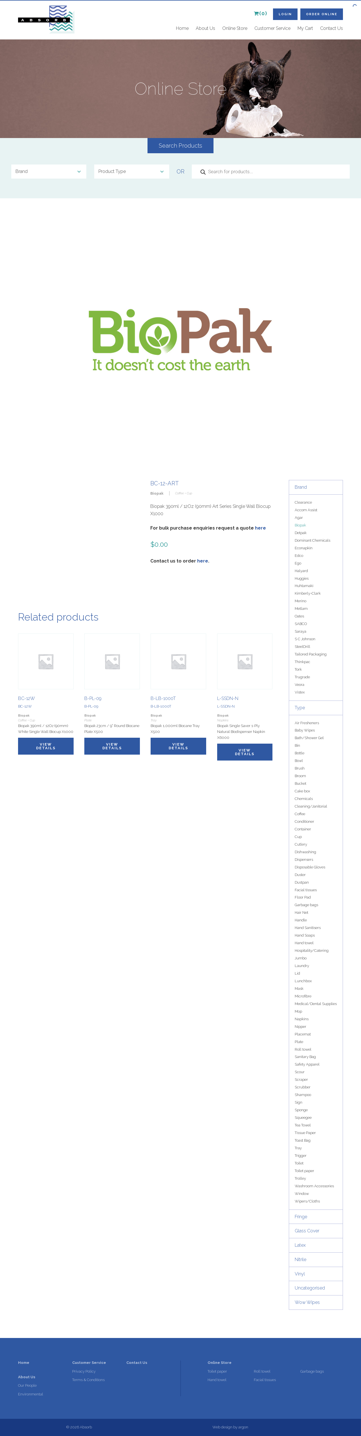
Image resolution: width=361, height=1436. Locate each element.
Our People (27, 1385)
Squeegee (303, 1117)
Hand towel (304, 943)
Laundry (302, 966)
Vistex (300, 692)
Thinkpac (302, 662)
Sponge (301, 1110)
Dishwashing (305, 852)
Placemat (303, 1034)
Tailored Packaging (311, 654)
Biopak (300, 525)
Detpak (301, 533)
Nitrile (300, 1259)
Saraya (300, 631)
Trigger (301, 1155)
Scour (300, 1072)
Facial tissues (306, 890)
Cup (298, 837)
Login (285, 14)
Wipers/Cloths (307, 1201)
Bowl (299, 761)
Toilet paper (304, 1171)
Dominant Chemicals (312, 540)
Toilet (299, 1163)
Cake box (302, 791)
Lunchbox (303, 981)
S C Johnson (305, 639)
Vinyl (300, 1274)
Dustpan (302, 882)
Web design (222, 1427)
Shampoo (303, 1095)
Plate (299, 1042)
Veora (299, 685)
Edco (299, 555)
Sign (298, 1102)
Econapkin (303, 548)
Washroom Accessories (314, 1186)
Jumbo (301, 958)
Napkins (302, 1019)
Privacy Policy (84, 1371)
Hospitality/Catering (312, 950)
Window (302, 1194)
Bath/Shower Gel (309, 738)
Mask (299, 988)
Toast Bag (303, 1140)
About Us (205, 28)
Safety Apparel (307, 1064)
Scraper (301, 1079)
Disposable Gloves (310, 867)
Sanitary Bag (305, 1057)
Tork (298, 669)
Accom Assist (306, 510)
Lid (297, 973)
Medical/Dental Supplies (316, 1004)
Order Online (321, 14)
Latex (300, 1245)
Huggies (302, 578)
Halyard (301, 571)
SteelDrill (302, 646)
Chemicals (304, 799)
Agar (299, 517)
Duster (300, 875)
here (260, 528)
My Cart (305, 28)
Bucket (300, 783)
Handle (301, 920)
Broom (300, 776)
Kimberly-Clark (308, 593)
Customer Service (272, 28)
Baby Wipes (305, 730)
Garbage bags (306, 905)
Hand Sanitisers (308, 928)
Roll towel (303, 1049)
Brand (301, 487)
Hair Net (301, 912)
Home (182, 28)
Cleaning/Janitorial (311, 806)
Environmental (30, 1394)
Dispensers (304, 859)
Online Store (234, 28)
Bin (297, 745)
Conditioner (304, 821)
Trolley (300, 1178)
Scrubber (303, 1087)
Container (303, 829)
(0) (260, 13)
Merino (300, 601)
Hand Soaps (305, 935)
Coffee (300, 814)
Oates (299, 616)
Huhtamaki (304, 586)
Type (300, 707)
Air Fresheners (307, 723)
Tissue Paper (305, 1133)
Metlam (301, 608)
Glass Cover (307, 1230)
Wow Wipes (307, 1302)
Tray (298, 1148)
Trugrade (302, 677)
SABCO (301, 624)
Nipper (300, 1026)
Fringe (301, 1216)
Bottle (299, 753)
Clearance (303, 502)
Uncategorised (310, 1288)
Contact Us (331, 28)
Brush (300, 768)
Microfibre (303, 996)
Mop (298, 1011)
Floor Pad (303, 897)
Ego (298, 563)
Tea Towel (303, 1125)
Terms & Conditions (88, 1380)
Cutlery (301, 844)
